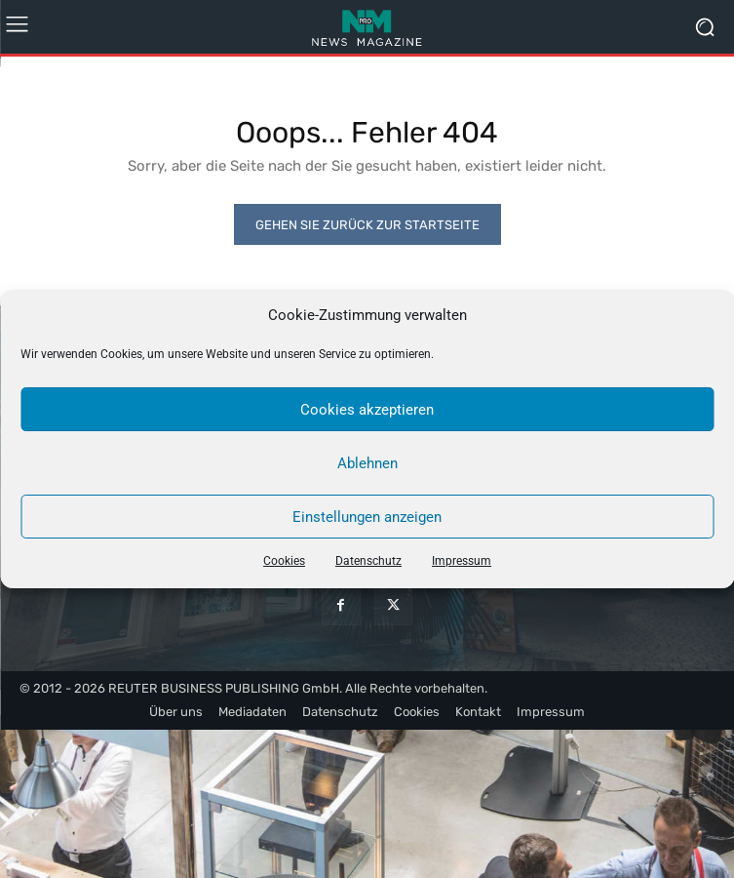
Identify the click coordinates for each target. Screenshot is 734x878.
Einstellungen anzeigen (367, 517)
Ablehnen (367, 463)
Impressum (461, 561)
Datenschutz (368, 561)
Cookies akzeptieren (367, 410)
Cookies (284, 561)
